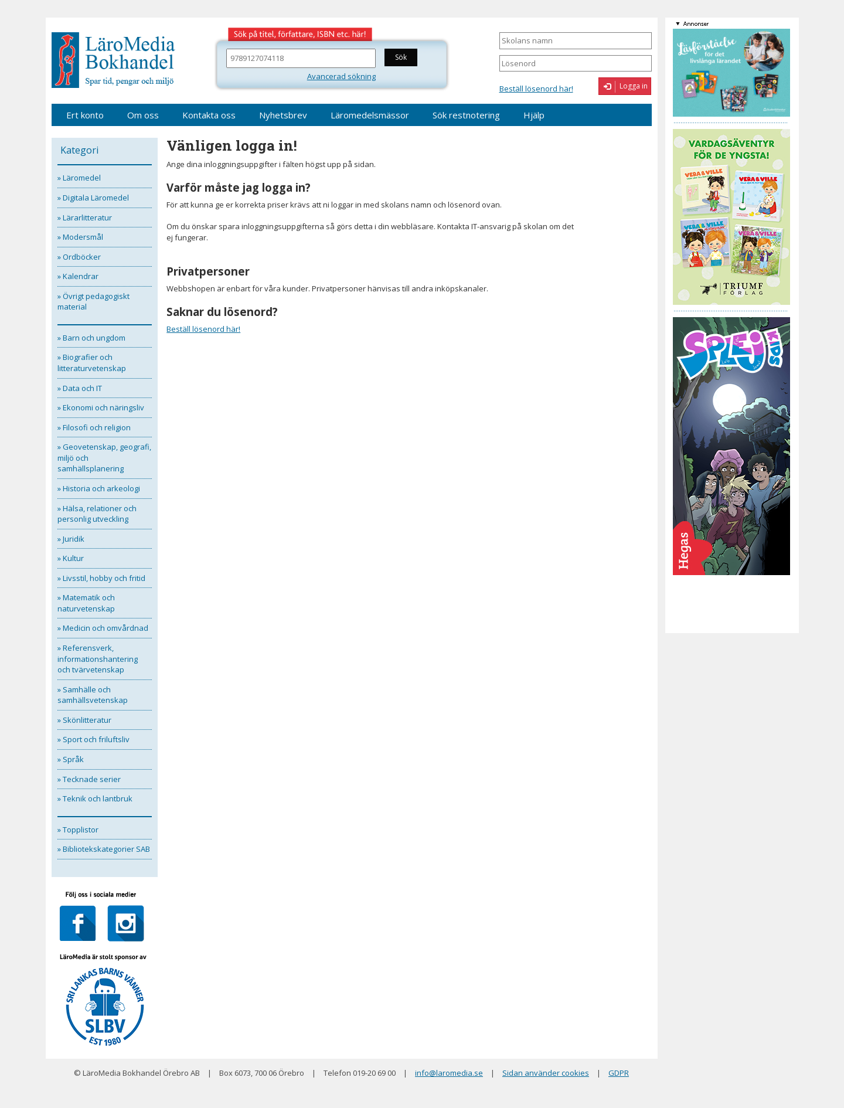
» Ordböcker (79, 256)
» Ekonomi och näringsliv (100, 407)
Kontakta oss (209, 115)
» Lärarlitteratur (84, 217)
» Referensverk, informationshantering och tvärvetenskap (97, 659)
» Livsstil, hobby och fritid (101, 578)
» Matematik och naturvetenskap (86, 603)
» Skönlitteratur (84, 720)
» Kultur (70, 558)
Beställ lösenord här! (536, 88)
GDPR (618, 1073)
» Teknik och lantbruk (94, 798)
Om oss (143, 115)
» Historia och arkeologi (98, 488)
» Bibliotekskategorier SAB (103, 849)
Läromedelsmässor (370, 115)
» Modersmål (80, 237)
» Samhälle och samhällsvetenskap (92, 695)
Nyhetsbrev (283, 115)
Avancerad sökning (341, 76)
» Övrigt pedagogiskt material (93, 301)
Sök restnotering (466, 115)
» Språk (70, 759)
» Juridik (70, 538)
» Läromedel (79, 177)
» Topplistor (77, 829)
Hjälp (533, 115)
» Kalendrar (77, 276)
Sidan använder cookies (545, 1073)
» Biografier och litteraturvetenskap (91, 362)
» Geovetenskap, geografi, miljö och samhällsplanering (104, 457)
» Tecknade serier (89, 779)
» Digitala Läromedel (93, 197)
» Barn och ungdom (91, 337)
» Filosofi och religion (94, 427)
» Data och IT (79, 388)
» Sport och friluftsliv (93, 739)
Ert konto (85, 115)
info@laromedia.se (449, 1073)
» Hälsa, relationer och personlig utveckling (97, 514)
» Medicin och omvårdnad (102, 628)
